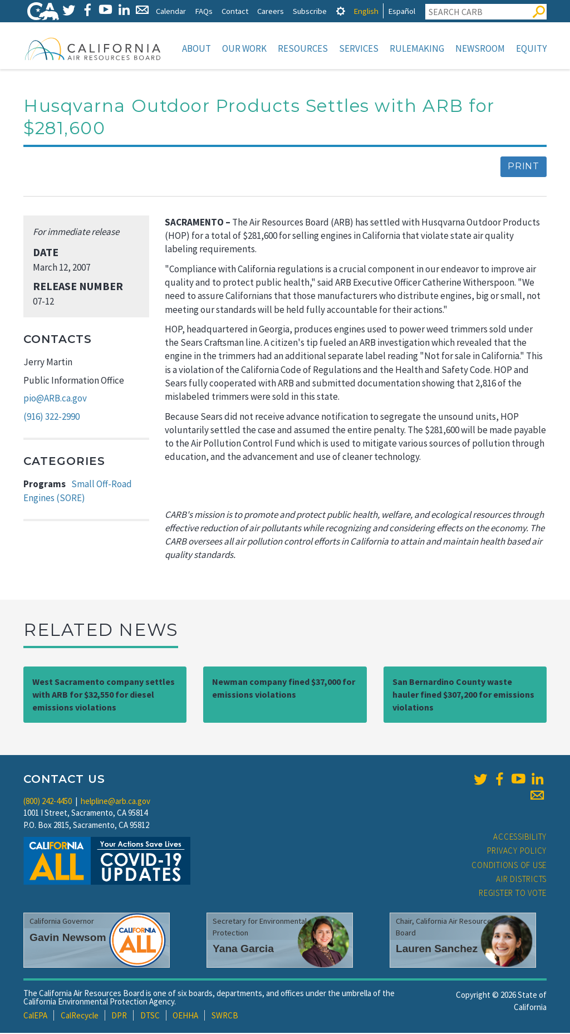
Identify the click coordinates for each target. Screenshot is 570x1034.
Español (401, 11)
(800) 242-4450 (47, 802)
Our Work (244, 48)
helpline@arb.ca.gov (115, 802)
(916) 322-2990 (51, 417)
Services (359, 48)
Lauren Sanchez (437, 949)
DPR (119, 1016)
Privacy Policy (517, 851)
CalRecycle (80, 1016)
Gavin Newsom (68, 938)
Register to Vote (513, 894)
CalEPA (35, 1016)
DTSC (150, 1016)
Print (523, 167)
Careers (270, 11)
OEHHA (185, 1016)
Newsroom (480, 48)
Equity (531, 48)
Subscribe (310, 11)
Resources (303, 48)
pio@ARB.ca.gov (55, 399)
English (366, 11)
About (196, 48)
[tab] (341, 10)
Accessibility (520, 837)
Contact (235, 11)
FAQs (204, 11)
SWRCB (225, 1016)
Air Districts (521, 880)
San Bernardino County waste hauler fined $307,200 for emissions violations (463, 695)
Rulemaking (417, 48)
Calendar (171, 11)
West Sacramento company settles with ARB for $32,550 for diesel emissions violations (103, 695)
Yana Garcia (243, 949)
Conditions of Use (509, 866)
